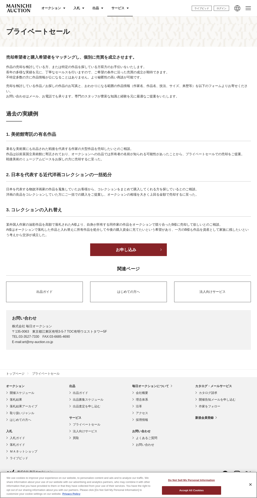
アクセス (142, 413)
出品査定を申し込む (86, 406)
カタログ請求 (208, 392)
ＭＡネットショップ (23, 451)
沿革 (139, 406)
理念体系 (142, 399)
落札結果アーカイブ (23, 406)
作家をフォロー (209, 406)
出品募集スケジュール (88, 399)
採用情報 (142, 419)
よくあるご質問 (146, 438)
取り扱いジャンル (22, 413)
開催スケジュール (22, 392)
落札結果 (16, 399)
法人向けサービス (85, 431)
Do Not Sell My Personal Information (191, 490)
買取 (76, 438)
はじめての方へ (20, 419)
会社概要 (142, 392)
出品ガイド (80, 392)
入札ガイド (17, 438)
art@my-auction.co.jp (37, 342)
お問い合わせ (145, 444)
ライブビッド (19, 458)
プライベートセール (86, 424)
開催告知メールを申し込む (217, 399)
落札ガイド (17, 444)
